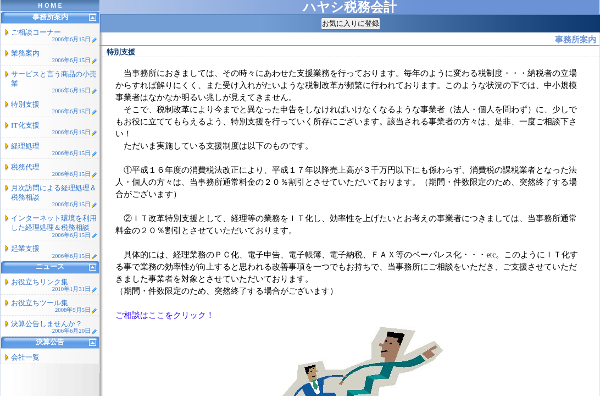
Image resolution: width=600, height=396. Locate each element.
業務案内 (54, 56)
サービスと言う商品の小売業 (54, 82)
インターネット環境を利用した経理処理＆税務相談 (54, 226)
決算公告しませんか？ (54, 327)
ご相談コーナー (54, 35)
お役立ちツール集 (54, 306)
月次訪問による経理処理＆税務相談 (54, 196)
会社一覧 (25, 357)
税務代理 (54, 170)
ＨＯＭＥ (50, 5)
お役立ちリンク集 (54, 285)
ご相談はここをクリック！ (164, 315)
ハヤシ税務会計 (350, 7)
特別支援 (54, 107)
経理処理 (54, 149)
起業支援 (54, 251)
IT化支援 (54, 128)
